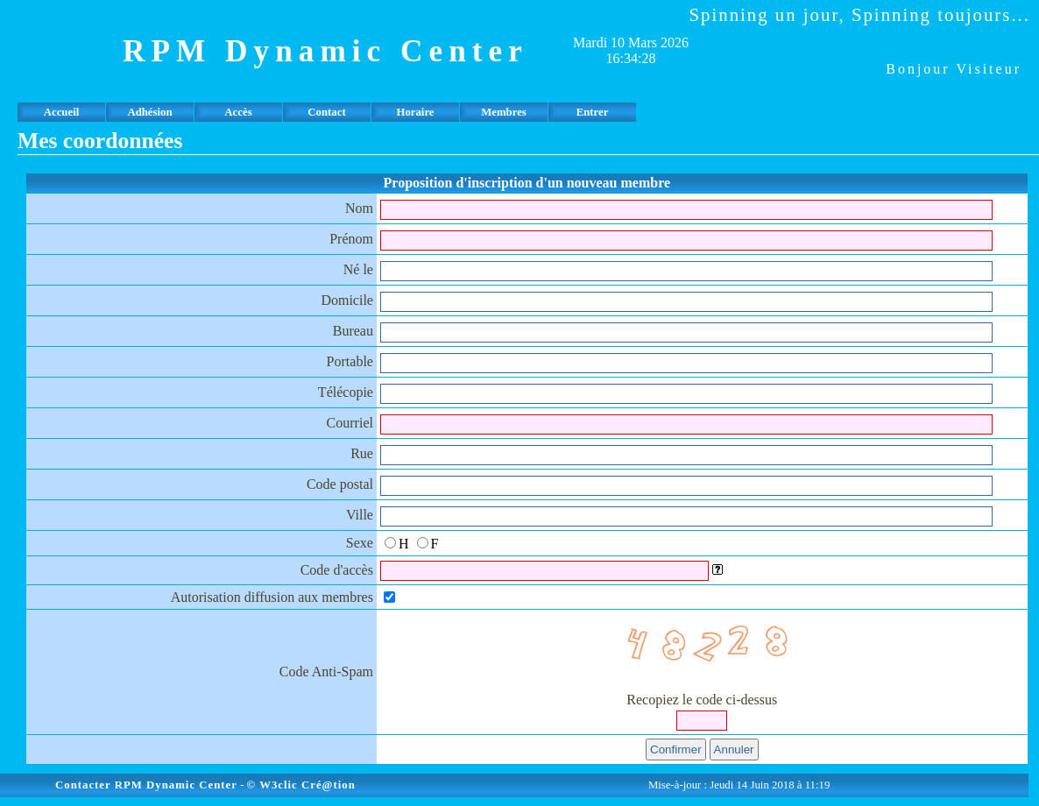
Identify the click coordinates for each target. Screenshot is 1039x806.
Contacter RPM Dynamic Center (146, 785)
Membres (504, 112)
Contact (326, 112)
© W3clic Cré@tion (301, 785)
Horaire (415, 112)
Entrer (592, 112)
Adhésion (149, 112)
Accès (237, 112)
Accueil (62, 112)
